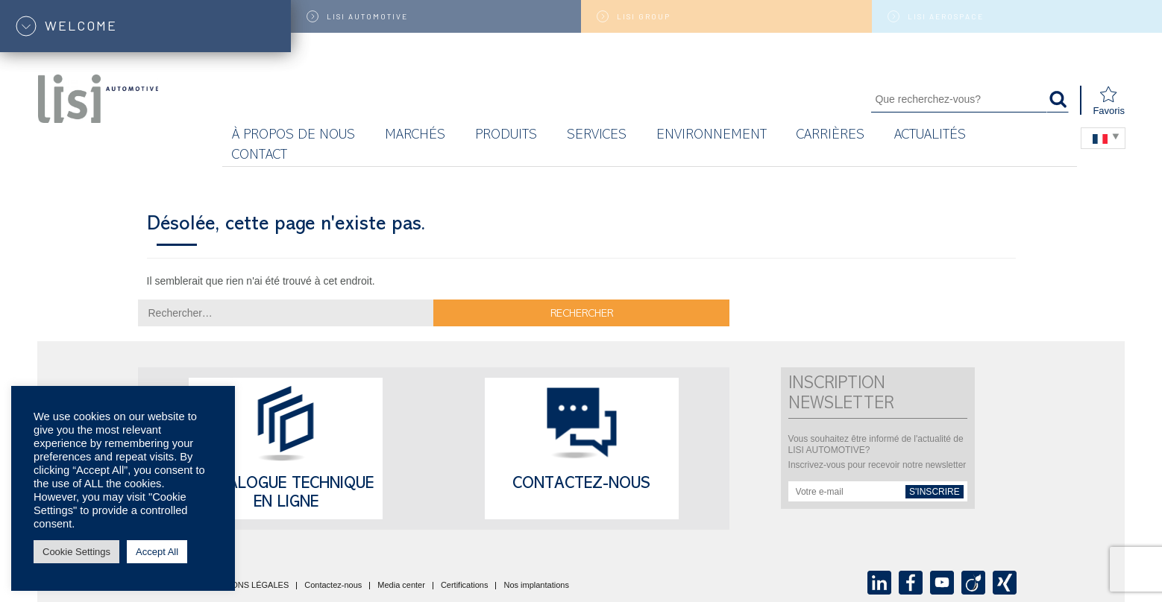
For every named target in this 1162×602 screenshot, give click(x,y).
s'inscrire (934, 492)
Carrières (830, 136)
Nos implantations (535, 585)
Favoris (1109, 101)
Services (596, 136)
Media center (401, 585)
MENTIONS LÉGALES (247, 585)
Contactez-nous (581, 485)
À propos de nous (293, 136)
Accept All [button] (157, 551)
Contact (259, 156)
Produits (506, 136)
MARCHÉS (415, 136)
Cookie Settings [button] (76, 551)
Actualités (930, 136)
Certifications (465, 585)
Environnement (711, 136)
